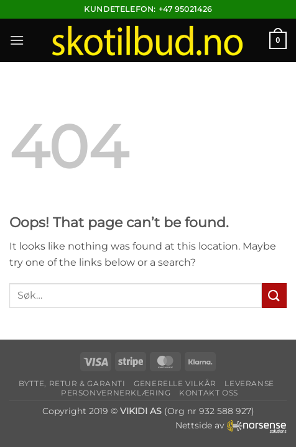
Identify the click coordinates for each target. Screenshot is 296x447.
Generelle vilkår (175, 383)
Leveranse (249, 383)
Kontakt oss (208, 392)
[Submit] (274, 295)
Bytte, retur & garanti (72, 383)
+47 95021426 (185, 9)
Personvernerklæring (116, 392)
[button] (16, 40)
